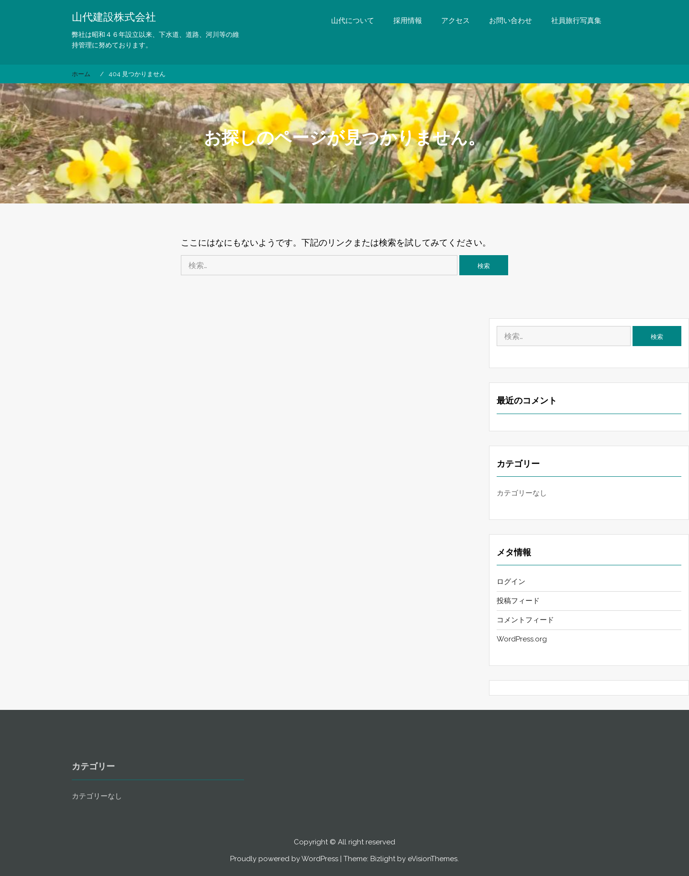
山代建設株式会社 (114, 16)
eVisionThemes (432, 858)
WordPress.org (522, 639)
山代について (352, 20)
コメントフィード (525, 620)
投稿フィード (518, 600)
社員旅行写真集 (576, 20)
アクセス (455, 20)
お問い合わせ (510, 20)
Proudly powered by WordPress (284, 858)
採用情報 (407, 20)
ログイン (511, 581)
